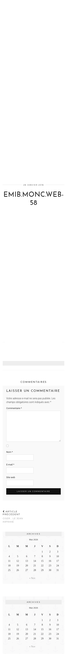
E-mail (10, 464)
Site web (10, 477)
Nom (9, 452)
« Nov (32, 578)
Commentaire (14, 408)
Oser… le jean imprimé (18, 516)
